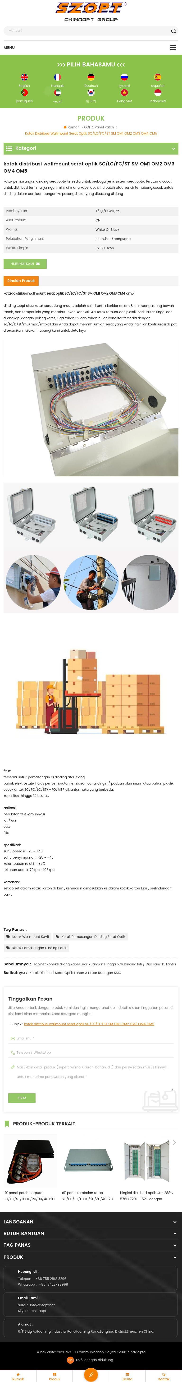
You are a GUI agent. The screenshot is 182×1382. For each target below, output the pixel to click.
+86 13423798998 (53, 1284)
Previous (167, 1122)
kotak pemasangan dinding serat (39, 947)
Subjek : (82, 1023)
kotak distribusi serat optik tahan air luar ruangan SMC (75, 972)
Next (174, 1122)
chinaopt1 (39, 1310)
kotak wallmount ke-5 (30, 936)
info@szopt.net (42, 1304)
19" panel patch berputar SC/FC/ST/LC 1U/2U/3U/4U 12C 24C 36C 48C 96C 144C (29, 1195)
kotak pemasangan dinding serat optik (93, 936)
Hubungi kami (25, 263)
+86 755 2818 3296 (50, 1278)
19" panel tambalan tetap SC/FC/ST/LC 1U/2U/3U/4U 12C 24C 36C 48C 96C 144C (87, 1195)
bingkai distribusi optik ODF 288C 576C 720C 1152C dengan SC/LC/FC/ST (146, 1195)
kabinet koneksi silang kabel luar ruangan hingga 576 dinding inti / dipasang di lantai (104, 963)
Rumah (72, 127)
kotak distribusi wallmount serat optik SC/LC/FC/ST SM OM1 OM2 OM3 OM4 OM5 (89, 1023)
